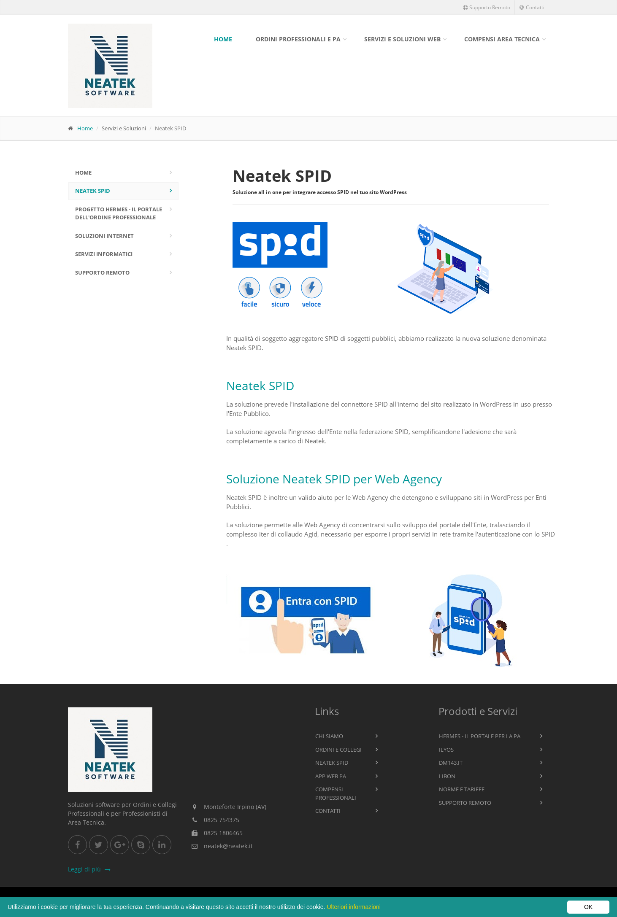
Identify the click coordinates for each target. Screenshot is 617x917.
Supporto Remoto (486, 7)
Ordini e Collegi (338, 749)
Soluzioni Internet (104, 236)
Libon (447, 776)
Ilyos (446, 749)
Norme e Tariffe (461, 789)
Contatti (532, 7)
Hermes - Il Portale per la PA (479, 736)
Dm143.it (451, 762)
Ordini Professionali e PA (298, 39)
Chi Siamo (329, 736)
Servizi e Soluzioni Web (402, 39)
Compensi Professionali (335, 793)
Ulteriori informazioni (354, 907)
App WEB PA (330, 776)
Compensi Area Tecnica (502, 39)
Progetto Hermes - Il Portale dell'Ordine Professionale (118, 213)
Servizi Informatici (104, 254)
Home (223, 39)
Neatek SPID (92, 190)
